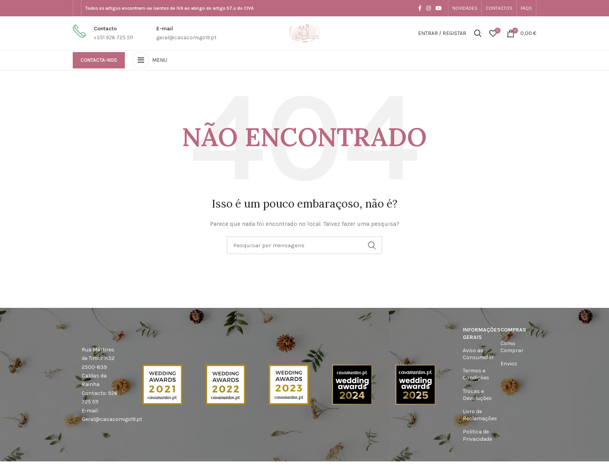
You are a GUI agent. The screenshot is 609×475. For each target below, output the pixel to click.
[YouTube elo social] (438, 8)
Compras (513, 331)
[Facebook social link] (420, 8)
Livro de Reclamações (478, 416)
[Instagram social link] (428, 8)
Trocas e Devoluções (477, 395)
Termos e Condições (476, 375)
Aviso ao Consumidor (478, 354)
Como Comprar (511, 348)
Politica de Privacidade (477, 436)
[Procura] (477, 34)
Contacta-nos (98, 61)
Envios (508, 364)
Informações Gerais (478, 334)
